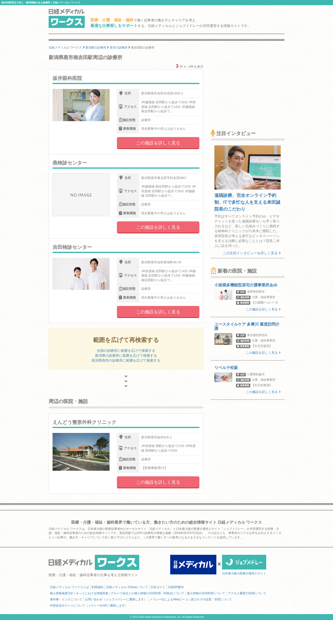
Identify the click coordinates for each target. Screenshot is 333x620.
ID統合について (174, 593)
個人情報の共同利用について (206, 593)
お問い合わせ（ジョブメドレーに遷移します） (116, 599)
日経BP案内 (176, 587)
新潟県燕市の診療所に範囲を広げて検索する (126, 360)
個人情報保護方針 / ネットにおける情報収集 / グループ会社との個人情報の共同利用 (105, 593)
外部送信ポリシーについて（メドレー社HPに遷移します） (89, 605)
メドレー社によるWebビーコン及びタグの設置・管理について (191, 599)
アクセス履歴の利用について (247, 593)
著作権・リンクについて (66, 599)
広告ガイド (158, 587)
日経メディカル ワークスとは (69, 587)
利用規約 (97, 587)
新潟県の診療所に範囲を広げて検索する (126, 355)
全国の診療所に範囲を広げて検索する (126, 351)
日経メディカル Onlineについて (127, 587)
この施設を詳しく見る (158, 142)
